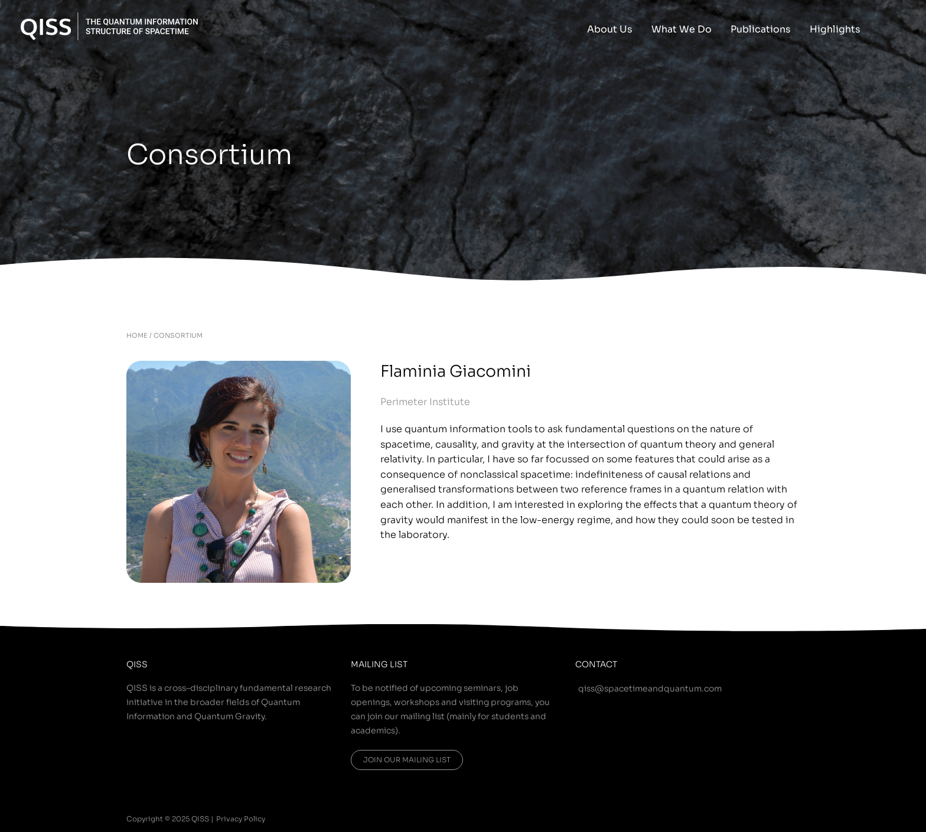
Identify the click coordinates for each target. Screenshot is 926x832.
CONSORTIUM (178, 335)
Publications (761, 29)
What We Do (681, 29)
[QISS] (109, 25)
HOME (137, 335)
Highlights (835, 29)
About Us (609, 29)
